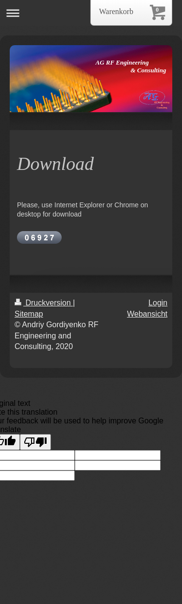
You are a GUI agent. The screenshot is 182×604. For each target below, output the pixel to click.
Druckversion (44, 303)
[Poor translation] (35, 442)
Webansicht (147, 314)
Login (158, 303)
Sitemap (29, 314)
